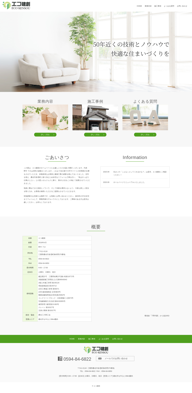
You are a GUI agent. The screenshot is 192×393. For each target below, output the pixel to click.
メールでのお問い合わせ (116, 358)
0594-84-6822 (77, 359)
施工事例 (157, 6)
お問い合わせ (182, 6)
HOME (139, 6)
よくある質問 (169, 6)
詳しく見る (45, 135)
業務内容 (148, 6)
